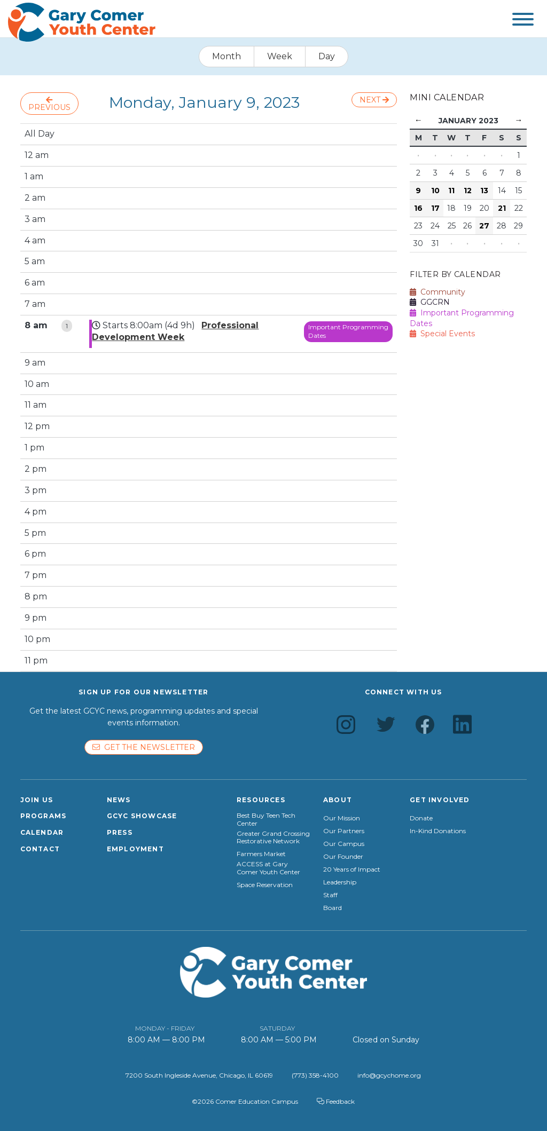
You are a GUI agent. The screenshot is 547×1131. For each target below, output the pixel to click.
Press (119, 832)
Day (326, 56)
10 (435, 190)
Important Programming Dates (348, 331)
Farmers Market (261, 854)
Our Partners (343, 831)
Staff (330, 895)
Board (332, 908)
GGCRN (430, 302)
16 (418, 208)
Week (279, 56)
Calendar (42, 832)
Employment (135, 849)
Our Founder (343, 856)
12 (468, 190)
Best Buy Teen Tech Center (266, 819)
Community (437, 292)
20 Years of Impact (351, 869)
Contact (40, 849)
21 (502, 208)
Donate (421, 818)
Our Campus (343, 844)
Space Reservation (265, 885)
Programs (43, 816)
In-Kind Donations (438, 831)
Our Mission (341, 818)
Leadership (339, 882)
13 (484, 190)
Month (226, 56)
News (119, 800)
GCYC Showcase (142, 816)
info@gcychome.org (389, 1075)
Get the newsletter (143, 747)
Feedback (336, 1101)
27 (484, 226)
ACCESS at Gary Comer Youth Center (268, 867)
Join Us (36, 800)
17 (435, 208)
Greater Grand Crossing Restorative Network (273, 837)
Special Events (442, 333)
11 (451, 190)
